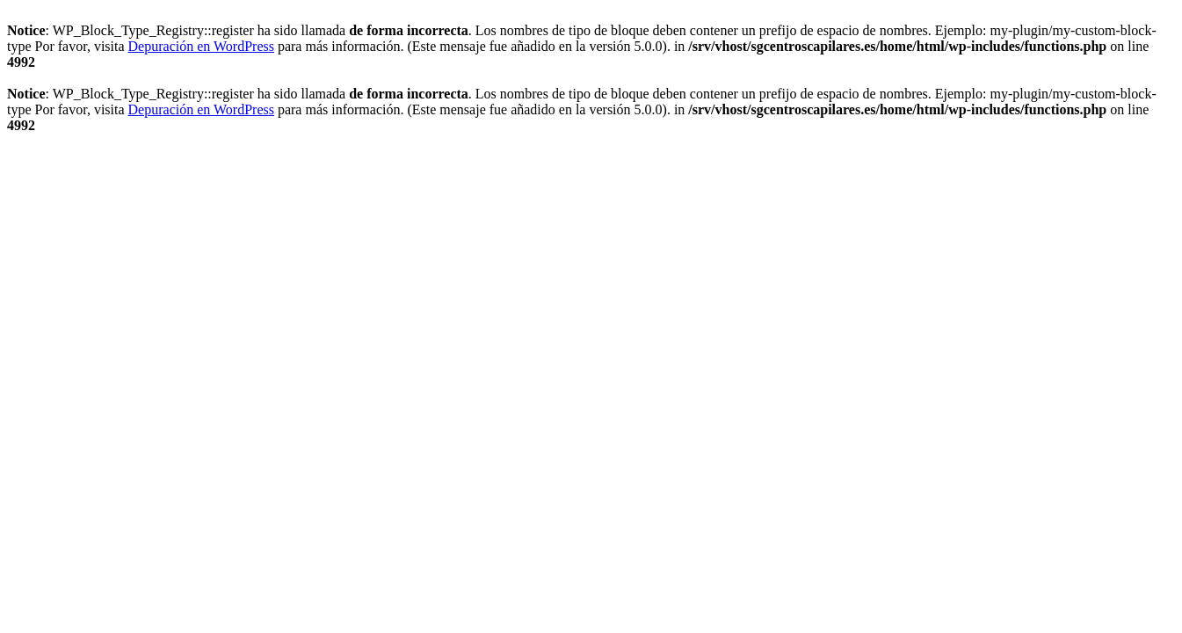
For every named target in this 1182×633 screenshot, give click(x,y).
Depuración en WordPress (201, 46)
